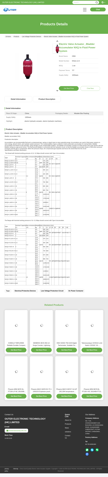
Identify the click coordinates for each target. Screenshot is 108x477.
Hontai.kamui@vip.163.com (16, 431)
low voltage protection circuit (52, 291)
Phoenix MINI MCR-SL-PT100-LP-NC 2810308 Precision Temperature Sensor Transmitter (16, 390)
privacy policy (7, 470)
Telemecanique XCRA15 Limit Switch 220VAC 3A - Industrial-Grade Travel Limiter (92, 344)
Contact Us (67, 437)
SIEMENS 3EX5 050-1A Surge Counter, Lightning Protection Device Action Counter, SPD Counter (41, 344)
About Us (68, 420)
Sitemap (15, 468)
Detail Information (18, 99)
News (67, 428)
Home (8, 36)
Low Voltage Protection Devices (31, 36)
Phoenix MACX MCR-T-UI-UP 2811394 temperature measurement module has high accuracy (66, 390)
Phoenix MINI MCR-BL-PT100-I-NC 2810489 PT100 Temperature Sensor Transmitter (92, 390)
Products (16, 36)
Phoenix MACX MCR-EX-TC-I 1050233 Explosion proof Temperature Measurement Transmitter (41, 390)
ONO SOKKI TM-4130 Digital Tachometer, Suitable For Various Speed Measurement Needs (67, 344)
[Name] (97, 2)
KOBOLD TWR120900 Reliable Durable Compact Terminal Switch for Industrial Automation (16, 344)
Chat (98, 9)
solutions (68, 432)
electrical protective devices (25, 291)
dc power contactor (75, 291)
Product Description (47, 99)
